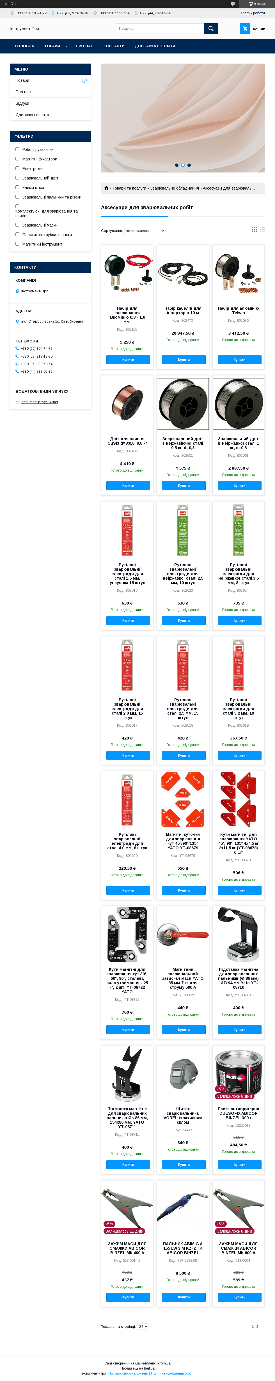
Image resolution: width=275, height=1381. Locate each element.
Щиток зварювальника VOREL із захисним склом (183, 1116)
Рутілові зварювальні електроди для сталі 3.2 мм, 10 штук (238, 709)
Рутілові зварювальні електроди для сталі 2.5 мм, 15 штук (183, 709)
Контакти (114, 46)
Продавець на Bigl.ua (137, 1368)
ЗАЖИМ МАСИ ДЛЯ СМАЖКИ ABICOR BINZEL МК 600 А (238, 1248)
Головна (24, 46)
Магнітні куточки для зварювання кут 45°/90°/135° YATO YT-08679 (183, 841)
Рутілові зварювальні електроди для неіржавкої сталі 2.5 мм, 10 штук (183, 574)
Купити (128, 360)
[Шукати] (211, 28)
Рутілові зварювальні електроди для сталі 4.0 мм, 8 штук (127, 841)
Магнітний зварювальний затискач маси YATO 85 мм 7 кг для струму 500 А (183, 978)
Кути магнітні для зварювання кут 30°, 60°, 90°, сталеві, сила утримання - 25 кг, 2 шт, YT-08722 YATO (127, 980)
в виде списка (262, 231)
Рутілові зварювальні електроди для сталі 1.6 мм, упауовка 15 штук (127, 574)
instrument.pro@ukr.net (39, 402)
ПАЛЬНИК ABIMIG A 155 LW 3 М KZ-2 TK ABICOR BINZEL (183, 1248)
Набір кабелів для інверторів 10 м (182, 310)
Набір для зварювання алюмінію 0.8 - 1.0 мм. (127, 315)
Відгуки (22, 103)
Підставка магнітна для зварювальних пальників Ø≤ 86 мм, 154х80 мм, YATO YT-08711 (127, 1118)
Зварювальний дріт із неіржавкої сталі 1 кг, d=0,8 (238, 443)
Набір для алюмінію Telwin (238, 310)
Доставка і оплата (155, 46)
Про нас (84, 46)
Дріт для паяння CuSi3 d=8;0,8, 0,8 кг (127, 441)
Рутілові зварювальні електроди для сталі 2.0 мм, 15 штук (127, 709)
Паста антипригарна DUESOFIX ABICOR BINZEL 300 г (238, 1113)
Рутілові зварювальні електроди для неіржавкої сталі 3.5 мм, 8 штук (238, 574)
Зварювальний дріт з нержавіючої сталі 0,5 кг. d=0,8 (182, 443)
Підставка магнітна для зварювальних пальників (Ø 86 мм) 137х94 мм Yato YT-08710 (238, 978)
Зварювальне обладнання (174, 188)
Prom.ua (164, 1363)
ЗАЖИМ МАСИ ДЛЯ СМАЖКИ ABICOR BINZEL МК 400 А (127, 1248)
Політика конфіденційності (172, 1373)
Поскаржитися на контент (128, 1373)
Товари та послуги (129, 188)
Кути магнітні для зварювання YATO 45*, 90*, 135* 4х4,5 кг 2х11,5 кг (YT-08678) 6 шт (238, 843)
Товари (52, 46)
